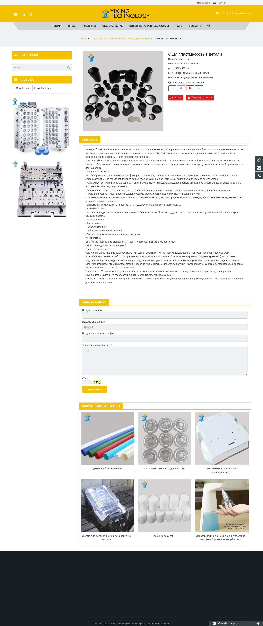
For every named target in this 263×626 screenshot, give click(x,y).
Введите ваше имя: (92, 310)
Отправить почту (200, 97)
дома (83, 38)
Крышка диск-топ (164, 535)
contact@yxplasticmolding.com (235, 13)
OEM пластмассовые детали (189, 82)
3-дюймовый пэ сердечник (106, 468)
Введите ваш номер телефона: (99, 333)
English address (43, 88)
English (204, 2)
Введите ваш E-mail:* (93, 321)
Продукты (95, 38)
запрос (176, 97)
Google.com (23, 88)
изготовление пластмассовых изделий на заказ (127, 38)
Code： (86, 378)
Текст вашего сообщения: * (97, 345)
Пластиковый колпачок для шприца (163, 468)
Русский (219, 2)
